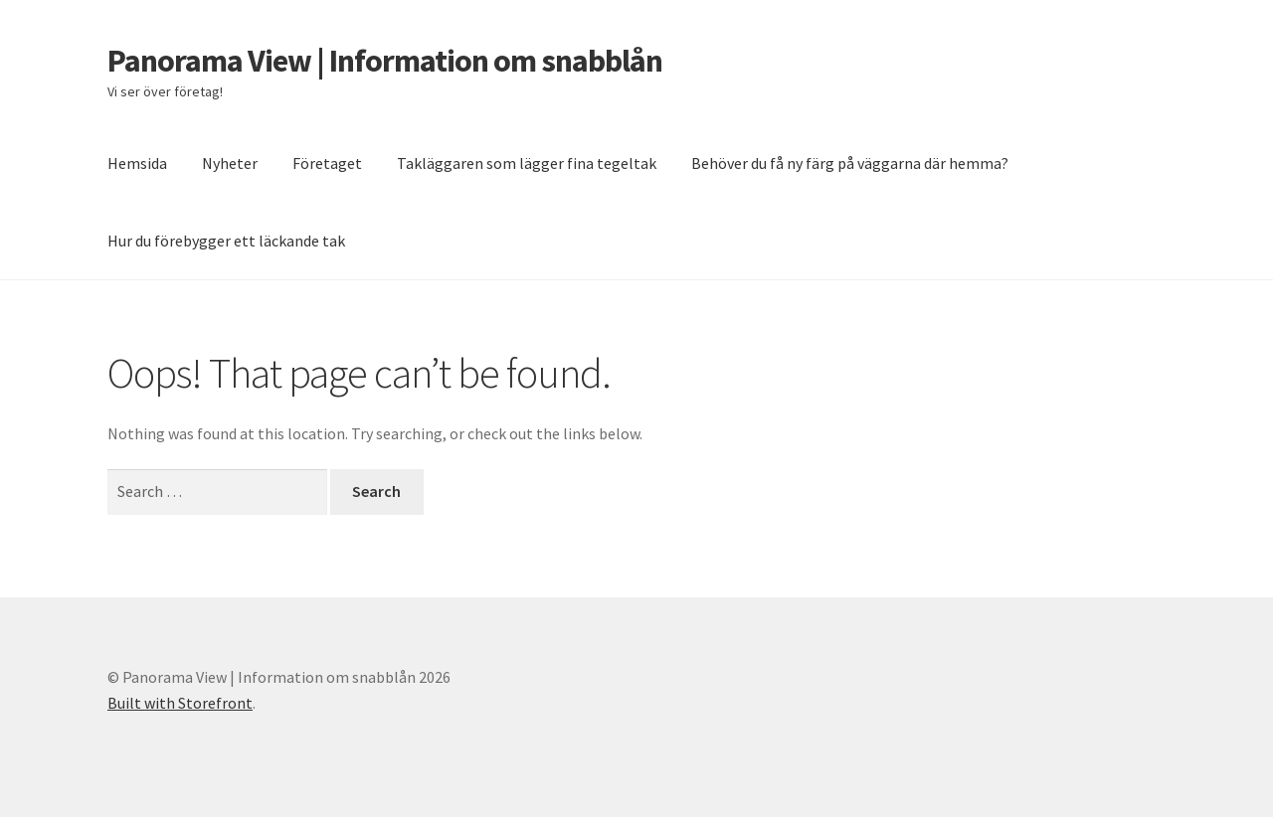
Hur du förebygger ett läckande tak (226, 240)
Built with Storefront (180, 703)
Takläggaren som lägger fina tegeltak (526, 163)
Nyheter (230, 163)
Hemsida (137, 163)
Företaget (327, 163)
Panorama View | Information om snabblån (384, 61)
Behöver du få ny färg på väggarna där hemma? (849, 163)
